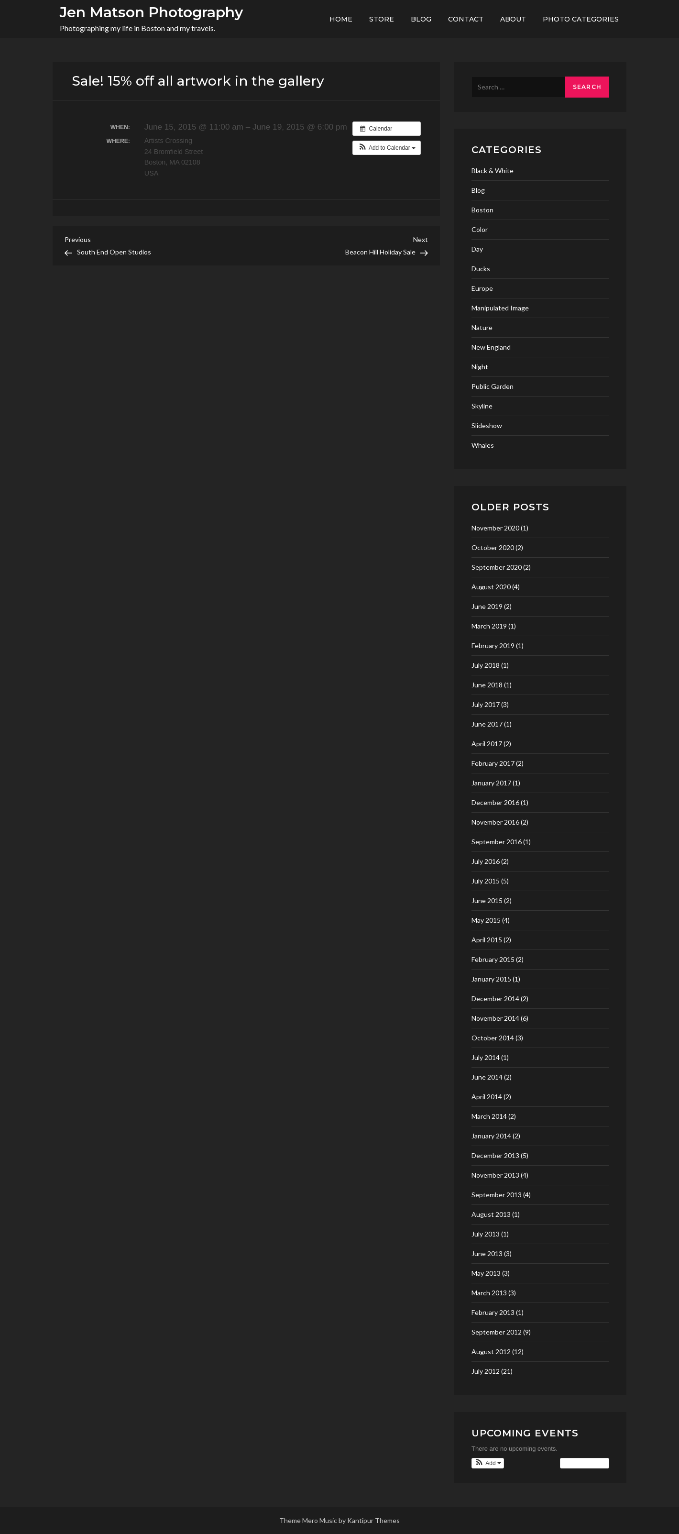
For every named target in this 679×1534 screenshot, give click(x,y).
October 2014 (492, 1038)
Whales (482, 445)
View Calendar (584, 1463)
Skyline (482, 406)
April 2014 (486, 1097)
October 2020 (492, 547)
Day (477, 249)
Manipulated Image (500, 308)
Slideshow (486, 425)
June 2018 (487, 685)
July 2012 (485, 1371)
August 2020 (491, 587)
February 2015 (493, 959)
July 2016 (485, 861)
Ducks (480, 269)
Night (479, 367)
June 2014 (487, 1077)
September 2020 (496, 567)
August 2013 (491, 1214)
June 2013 (487, 1253)
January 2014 (491, 1136)
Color (479, 229)
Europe (482, 288)
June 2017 (487, 724)
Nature (482, 327)
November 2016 (495, 822)
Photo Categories (581, 19)
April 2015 (486, 940)
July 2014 (485, 1057)
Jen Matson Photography (151, 12)
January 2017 (491, 783)
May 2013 (486, 1273)
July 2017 (485, 704)
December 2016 (495, 802)
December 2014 (495, 998)
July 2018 (485, 665)
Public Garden (492, 386)
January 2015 (491, 979)
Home (340, 19)
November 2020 (495, 528)
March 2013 (489, 1293)
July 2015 (485, 881)
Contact (465, 19)
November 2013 (495, 1175)
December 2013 (495, 1155)
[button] (386, 148)
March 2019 (489, 626)
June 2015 (487, 900)
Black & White (492, 170)
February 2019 (493, 645)
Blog (421, 19)
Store (381, 19)
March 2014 (489, 1116)
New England (491, 347)
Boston (482, 210)
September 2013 (496, 1195)
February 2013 (493, 1312)
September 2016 (496, 842)
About (513, 19)
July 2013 (485, 1234)
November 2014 (495, 1018)
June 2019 (487, 606)
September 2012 (496, 1332)
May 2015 (486, 920)
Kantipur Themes (373, 1520)
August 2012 (491, 1351)
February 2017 (493, 763)
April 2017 (486, 743)
